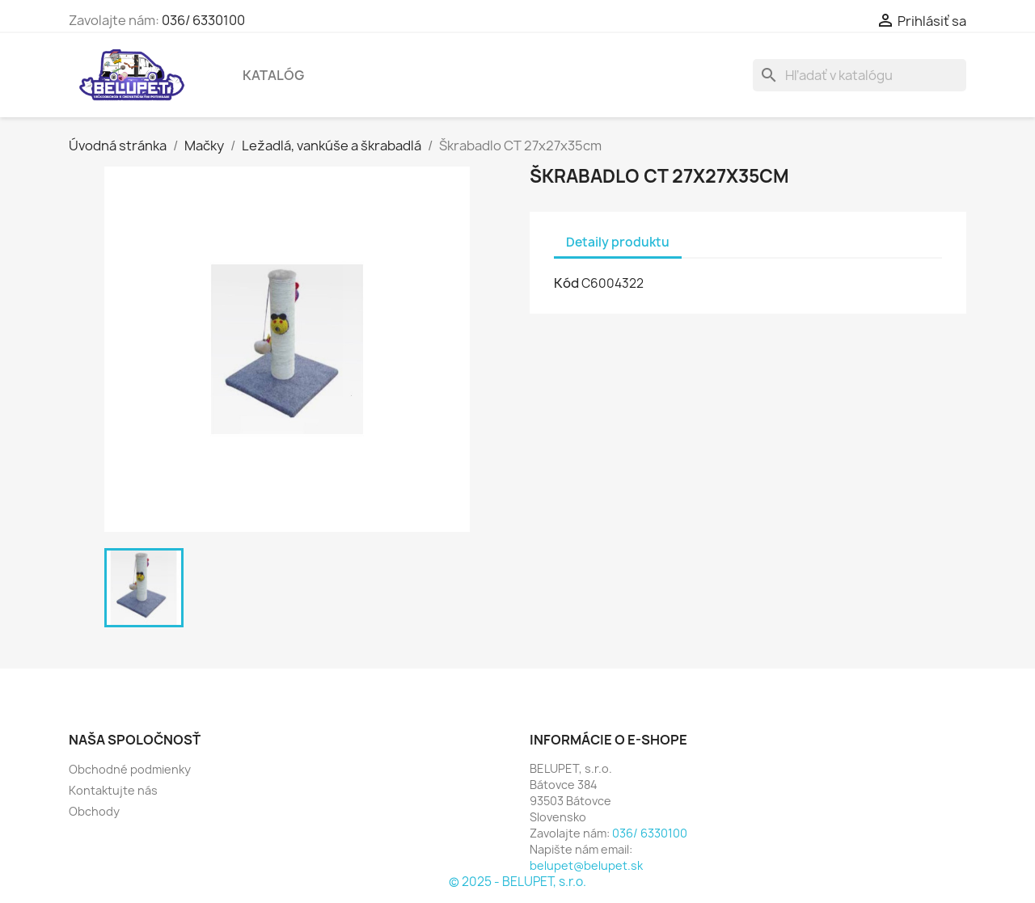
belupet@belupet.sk (586, 865)
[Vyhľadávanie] (859, 75)
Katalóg (273, 75)
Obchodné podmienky (130, 769)
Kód (566, 283)
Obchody (94, 811)
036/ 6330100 (203, 20)
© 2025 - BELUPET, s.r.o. (517, 881)
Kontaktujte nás (113, 790)
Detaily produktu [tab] (618, 242)
